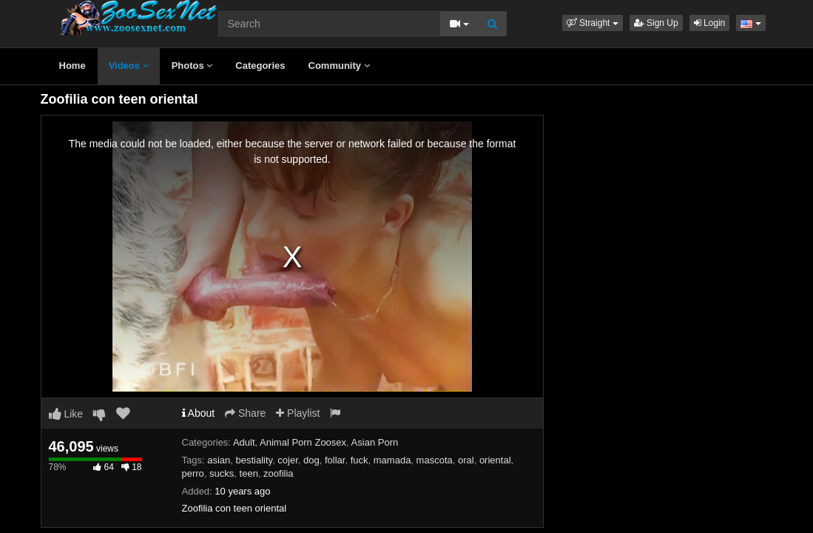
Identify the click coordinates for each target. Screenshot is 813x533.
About (198, 413)
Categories (260, 65)
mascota (434, 460)
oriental (495, 460)
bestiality (254, 460)
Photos (192, 65)
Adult (244, 442)
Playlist (298, 413)
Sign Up (656, 23)
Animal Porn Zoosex (303, 442)
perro (193, 473)
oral (466, 460)
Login (710, 23)
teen (249, 473)
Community (339, 65)
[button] (592, 23)
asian (218, 460)
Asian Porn (375, 442)
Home (72, 65)
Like (66, 414)
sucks (221, 473)
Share (245, 413)
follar (335, 460)
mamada (392, 460)
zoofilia (278, 473)
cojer (287, 460)
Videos (129, 65)
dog (311, 460)
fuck (359, 460)
